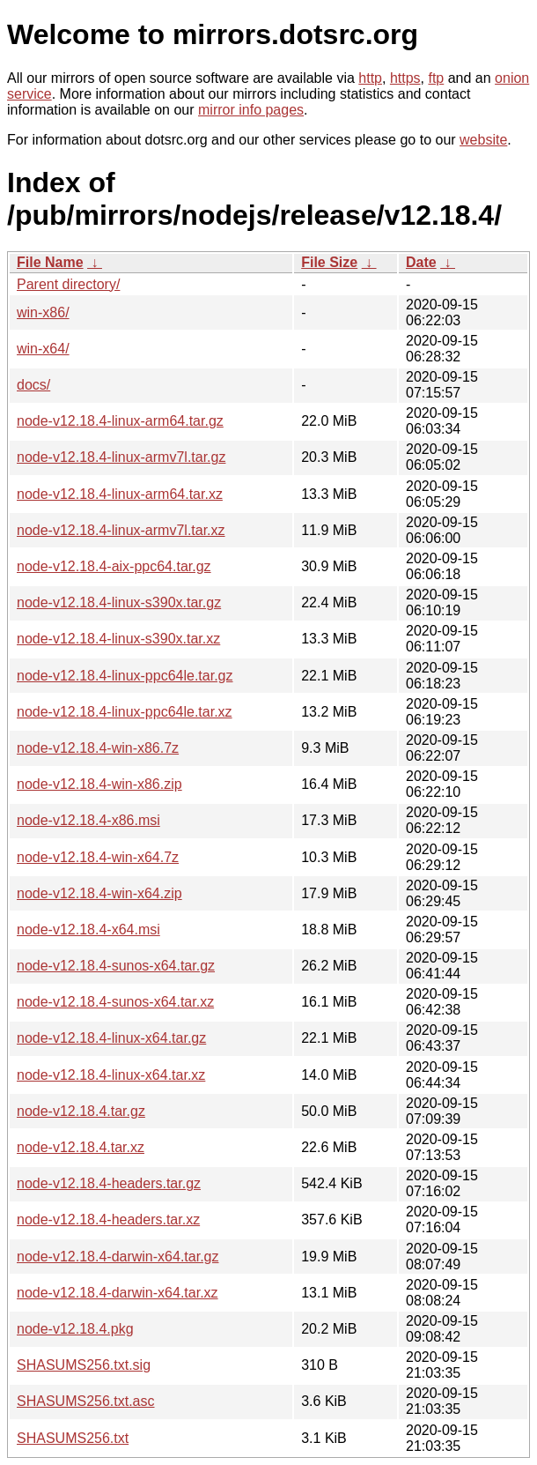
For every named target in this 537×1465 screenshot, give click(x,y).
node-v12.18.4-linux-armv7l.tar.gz (121, 457)
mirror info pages (251, 109)
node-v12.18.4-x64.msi (88, 929)
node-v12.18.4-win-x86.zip (99, 784)
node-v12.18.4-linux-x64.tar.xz (111, 1074)
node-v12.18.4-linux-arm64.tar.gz (120, 420)
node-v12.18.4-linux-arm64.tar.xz (120, 494)
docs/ (33, 384)
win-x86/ (43, 312)
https (405, 78)
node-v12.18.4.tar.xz (80, 1147)
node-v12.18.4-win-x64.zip (99, 893)
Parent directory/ (68, 284)
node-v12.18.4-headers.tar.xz (108, 1219)
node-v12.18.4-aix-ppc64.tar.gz (114, 566)
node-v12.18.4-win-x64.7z (98, 857)
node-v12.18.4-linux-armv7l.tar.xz (121, 530)
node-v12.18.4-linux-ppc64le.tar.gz (125, 675)
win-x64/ (43, 348)
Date (421, 262)
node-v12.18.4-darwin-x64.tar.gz (117, 1256)
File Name (50, 262)
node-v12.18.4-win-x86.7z (98, 747)
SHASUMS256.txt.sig (84, 1364)
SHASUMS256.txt (73, 1438)
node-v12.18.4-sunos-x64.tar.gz (116, 965)
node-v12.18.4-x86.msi (88, 820)
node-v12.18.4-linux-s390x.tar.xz (118, 638)
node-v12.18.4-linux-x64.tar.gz (111, 1037)
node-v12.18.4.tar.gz (81, 1111)
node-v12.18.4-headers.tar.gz (109, 1183)
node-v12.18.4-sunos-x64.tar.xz (115, 1001)
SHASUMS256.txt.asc (86, 1401)
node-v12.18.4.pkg (75, 1328)
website (483, 139)
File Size (329, 262)
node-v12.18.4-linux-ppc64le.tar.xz (124, 711)
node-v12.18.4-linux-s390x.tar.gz (119, 602)
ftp (436, 78)
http (370, 78)
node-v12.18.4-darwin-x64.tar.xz (117, 1292)
